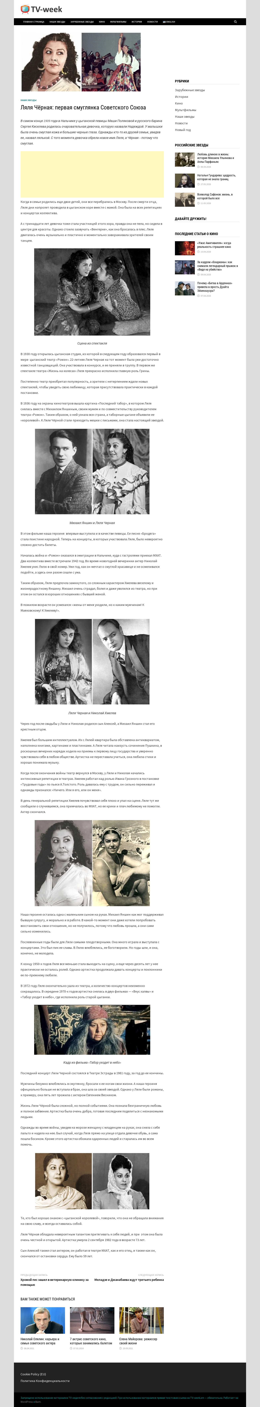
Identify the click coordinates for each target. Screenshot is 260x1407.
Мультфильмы (118, 21)
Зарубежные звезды (82, 21)
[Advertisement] (92, 174)
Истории (137, 21)
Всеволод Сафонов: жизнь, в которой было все (215, 196)
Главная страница (33, 21)
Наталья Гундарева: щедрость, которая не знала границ (216, 177)
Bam (38, 1401)
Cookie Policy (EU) (33, 1374)
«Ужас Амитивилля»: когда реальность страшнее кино (214, 245)
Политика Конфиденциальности (45, 1381)
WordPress (27, 1401)
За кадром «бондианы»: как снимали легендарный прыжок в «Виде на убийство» (217, 265)
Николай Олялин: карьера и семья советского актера (40, 1341)
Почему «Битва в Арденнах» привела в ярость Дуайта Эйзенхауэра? (214, 286)
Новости (152, 21)
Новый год (183, 130)
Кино (102, 21)
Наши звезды (57, 21)
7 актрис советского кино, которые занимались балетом (91, 1341)
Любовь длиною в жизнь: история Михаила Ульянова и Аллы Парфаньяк (215, 158)
